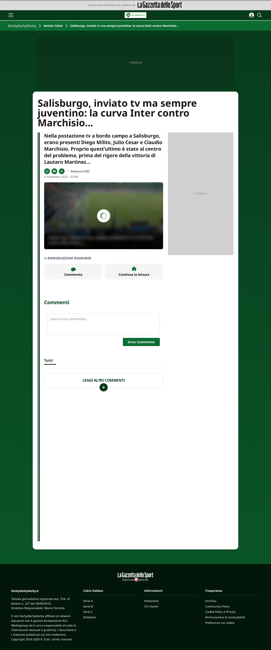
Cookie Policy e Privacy (220, 612)
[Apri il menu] (11, 15)
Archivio (210, 601)
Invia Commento (141, 342)
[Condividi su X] (62, 171)
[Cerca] (260, 15)
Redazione (151, 601)
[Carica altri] (104, 387)
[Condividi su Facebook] (54, 171)
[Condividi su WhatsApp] (47, 171)
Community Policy (217, 606)
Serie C (88, 612)
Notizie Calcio (53, 26)
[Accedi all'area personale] (251, 15)
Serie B (88, 606)
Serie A (88, 601)
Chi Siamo (151, 606)
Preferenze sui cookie (219, 623)
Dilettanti (89, 617)
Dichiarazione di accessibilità (225, 617)
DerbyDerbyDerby (22, 26)
